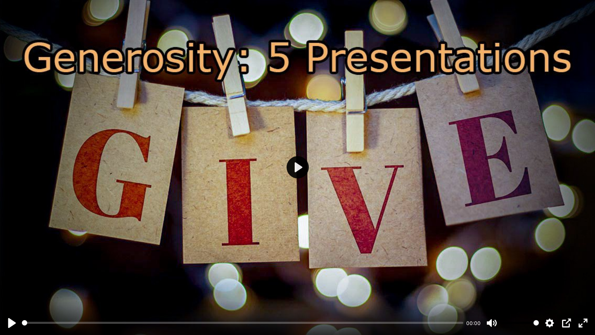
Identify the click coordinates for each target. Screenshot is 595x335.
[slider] (242, 323)
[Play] (12, 323)
